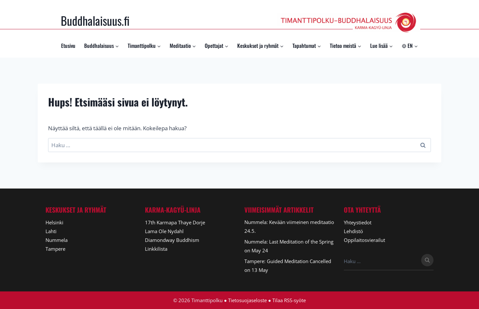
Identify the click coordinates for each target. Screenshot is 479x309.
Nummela (56, 239)
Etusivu (68, 45)
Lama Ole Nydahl (164, 231)
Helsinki (54, 222)
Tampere (55, 248)
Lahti (51, 231)
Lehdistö (353, 231)
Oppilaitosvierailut (364, 239)
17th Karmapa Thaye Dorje (175, 222)
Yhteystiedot (357, 222)
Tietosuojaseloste (247, 300)
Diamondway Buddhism (172, 239)
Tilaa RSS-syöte (289, 300)
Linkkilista (156, 248)
